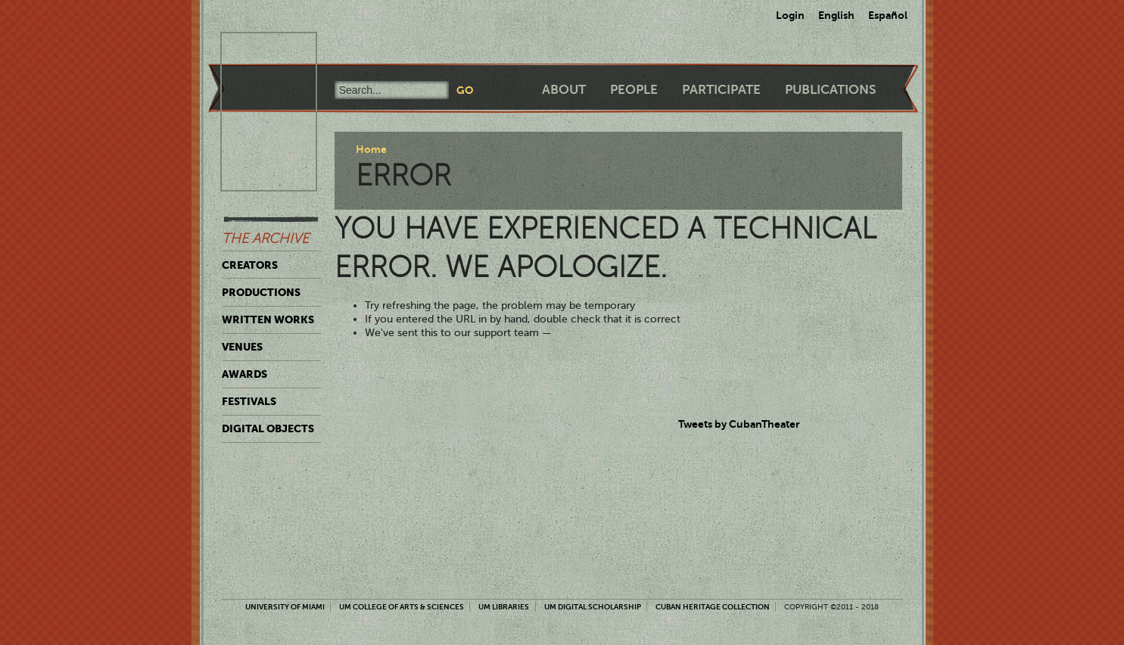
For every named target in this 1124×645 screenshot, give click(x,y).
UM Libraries (503, 607)
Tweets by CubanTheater (739, 424)
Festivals (249, 401)
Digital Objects (268, 428)
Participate (721, 90)
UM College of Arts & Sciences (401, 607)
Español (888, 15)
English (836, 15)
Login (790, 15)
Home (371, 149)
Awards (244, 374)
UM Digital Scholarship (592, 607)
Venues (242, 347)
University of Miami (285, 607)
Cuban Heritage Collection (712, 607)
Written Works (268, 319)
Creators (250, 265)
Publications (830, 90)
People (634, 90)
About (564, 90)
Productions (261, 292)
